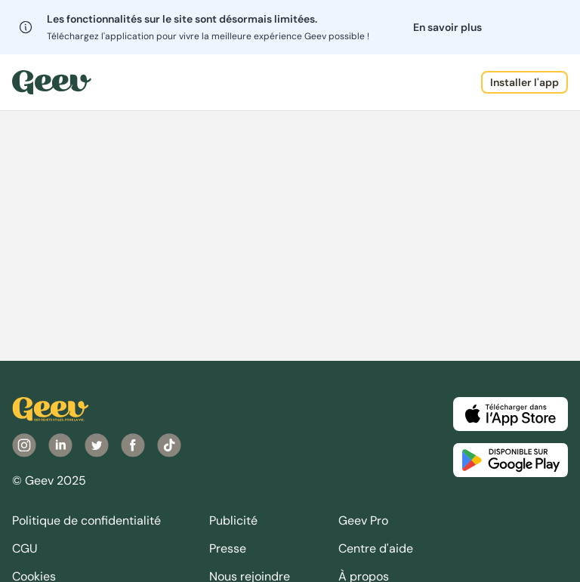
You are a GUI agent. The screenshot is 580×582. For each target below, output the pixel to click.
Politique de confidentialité (86, 520)
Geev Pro (363, 520)
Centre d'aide (375, 548)
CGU (25, 548)
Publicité (233, 520)
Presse (227, 548)
